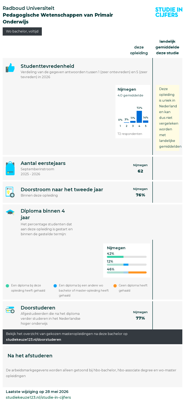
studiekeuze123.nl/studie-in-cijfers (38, 397)
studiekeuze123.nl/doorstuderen (33, 340)
